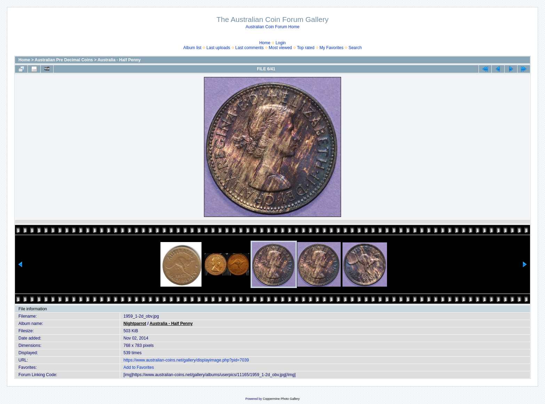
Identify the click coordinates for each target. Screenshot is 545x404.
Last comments (249, 47)
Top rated (305, 47)
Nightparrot (135, 323)
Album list (192, 47)
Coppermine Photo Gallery (281, 399)
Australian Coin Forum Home (273, 26)
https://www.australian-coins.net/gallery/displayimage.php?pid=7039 (186, 360)
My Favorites (331, 47)
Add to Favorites (139, 367)
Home (264, 42)
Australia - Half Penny (119, 59)
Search (355, 47)
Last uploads (218, 47)
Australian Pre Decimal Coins (64, 59)
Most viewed (280, 47)
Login (281, 42)
